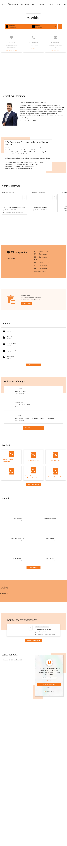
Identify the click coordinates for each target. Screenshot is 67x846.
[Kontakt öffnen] (11, 483)
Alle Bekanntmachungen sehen (33, 451)
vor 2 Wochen (34, 213)
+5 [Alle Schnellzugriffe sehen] (60, 26)
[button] (10, 113)
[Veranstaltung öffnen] (33, 660)
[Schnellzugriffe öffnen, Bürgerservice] (18, 26)
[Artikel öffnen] (17, 539)
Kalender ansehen (26, 324)
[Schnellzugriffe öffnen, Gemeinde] (44, 26)
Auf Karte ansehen (11, 50)
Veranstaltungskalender (33, 670)
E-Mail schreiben (55, 50)
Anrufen (33, 48)
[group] (33, 233)
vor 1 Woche (4, 213)
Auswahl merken (49, 721)
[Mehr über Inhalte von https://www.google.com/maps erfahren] (49, 711)
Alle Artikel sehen (33, 597)
